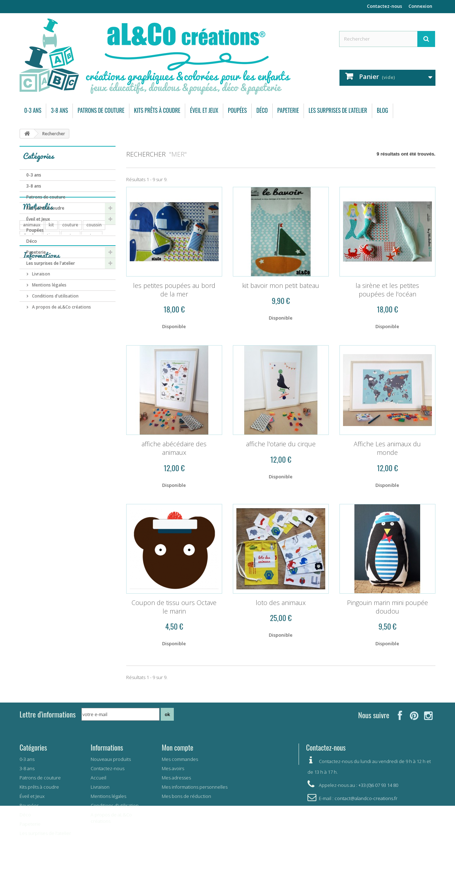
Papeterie (288, 110)
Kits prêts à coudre (157, 110)
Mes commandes (180, 759)
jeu (50, 350)
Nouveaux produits (111, 759)
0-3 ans (32, 110)
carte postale (81, 372)
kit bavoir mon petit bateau (280, 285)
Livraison (40, 425)
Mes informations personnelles (195, 787)
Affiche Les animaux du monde (387, 448)
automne (80, 340)
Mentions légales (48, 436)
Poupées (237, 110)
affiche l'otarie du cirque (281, 444)
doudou (31, 318)
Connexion (420, 6)
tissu (52, 318)
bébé (66, 350)
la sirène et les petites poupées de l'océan (387, 289)
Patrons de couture (100, 110)
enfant (85, 350)
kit (51, 308)
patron (92, 318)
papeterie (76, 329)
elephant (71, 382)
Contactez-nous (384, 6)
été (106, 372)
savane (95, 361)
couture (70, 308)
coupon (30, 350)
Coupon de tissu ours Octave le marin (174, 606)
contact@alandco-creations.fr (365, 798)
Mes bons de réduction (186, 796)
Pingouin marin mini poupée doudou (387, 606)
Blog (382, 110)
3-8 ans (59, 110)
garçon (46, 382)
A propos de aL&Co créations (61, 458)
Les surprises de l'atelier (338, 110)
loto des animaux (281, 602)
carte (49, 361)
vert (27, 382)
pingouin (51, 372)
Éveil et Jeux (204, 110)
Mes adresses (176, 777)
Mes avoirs (173, 768)
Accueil (98, 777)
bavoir (29, 361)
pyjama (56, 340)
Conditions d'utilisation (55, 447)
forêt (99, 329)
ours (53, 329)
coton (71, 318)
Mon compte (177, 747)
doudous (32, 329)
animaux (32, 308)
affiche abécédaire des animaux (174, 448)
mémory (71, 361)
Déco (262, 110)
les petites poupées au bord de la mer (174, 289)
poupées (32, 340)
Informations (41, 409)
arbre (28, 372)
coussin (94, 308)
